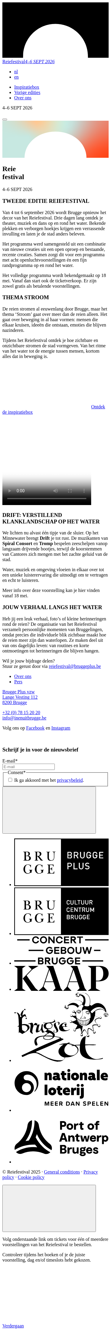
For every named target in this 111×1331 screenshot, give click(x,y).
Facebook (35, 727)
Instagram (60, 727)
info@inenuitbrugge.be (24, 717)
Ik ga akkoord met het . (49, 780)
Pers (18, 681)
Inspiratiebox (26, 87)
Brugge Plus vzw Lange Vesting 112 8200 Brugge (20, 697)
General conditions (62, 1171)
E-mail (10, 760)
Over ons (22, 97)
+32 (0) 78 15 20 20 (21, 712)
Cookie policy (31, 1177)
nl (16, 71)
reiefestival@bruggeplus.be (75, 666)
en (16, 76)
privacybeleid (70, 780)
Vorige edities (27, 92)
